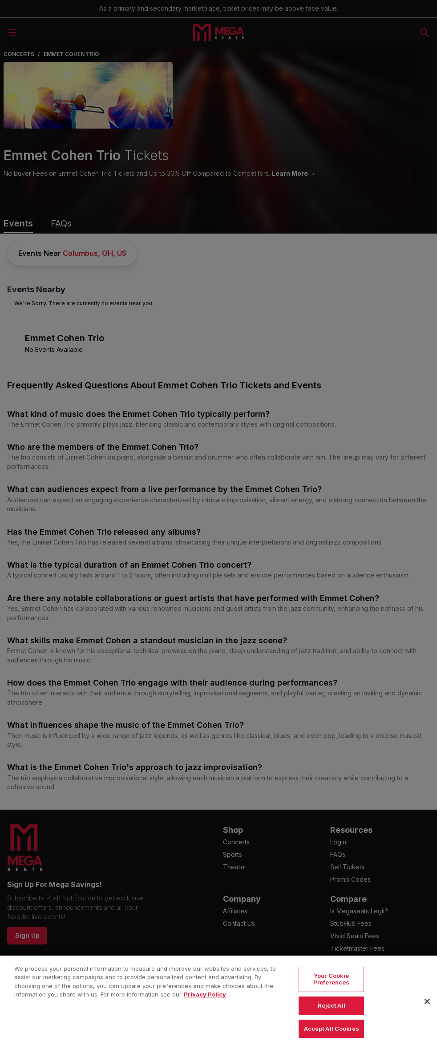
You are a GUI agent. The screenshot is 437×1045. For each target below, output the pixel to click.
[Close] (427, 1019)
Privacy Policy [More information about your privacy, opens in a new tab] (205, 1012)
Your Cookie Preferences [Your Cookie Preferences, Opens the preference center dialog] (331, 997)
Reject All (331, 1023)
